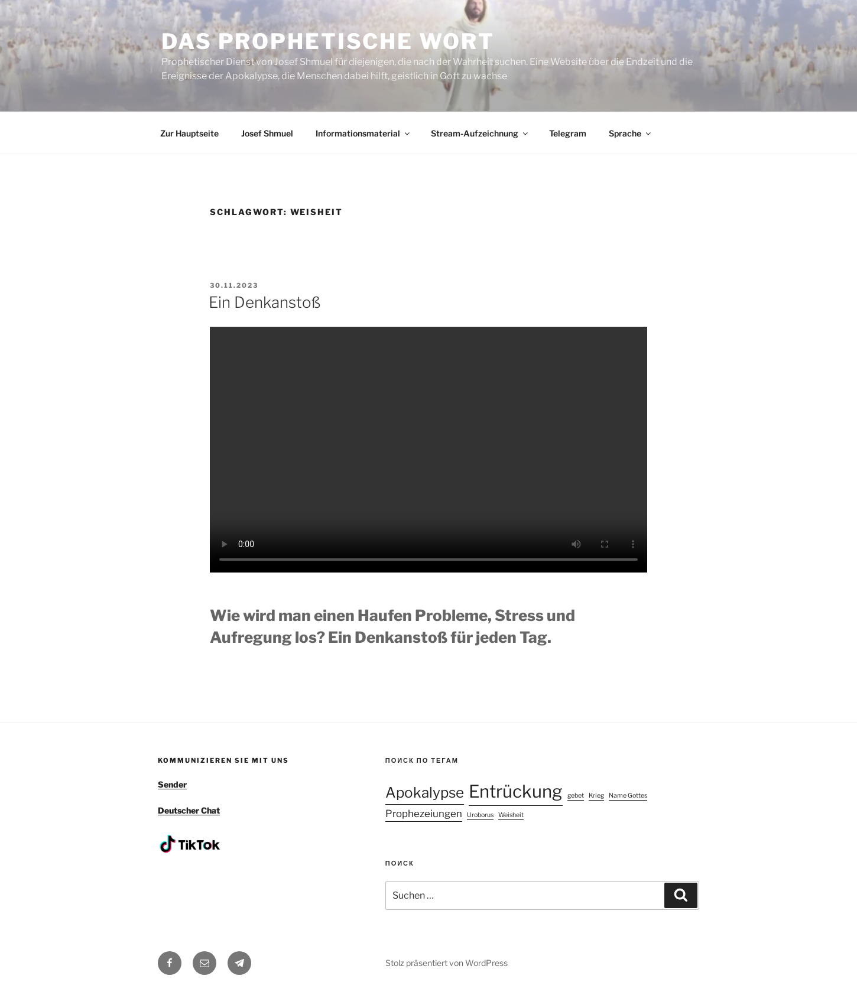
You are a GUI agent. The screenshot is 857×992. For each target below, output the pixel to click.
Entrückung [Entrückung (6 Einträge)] (516, 791)
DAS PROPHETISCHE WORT (327, 41)
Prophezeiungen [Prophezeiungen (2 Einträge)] (423, 813)
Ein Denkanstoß (265, 302)
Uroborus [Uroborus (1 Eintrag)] (480, 815)
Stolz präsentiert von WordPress (446, 963)
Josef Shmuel (267, 133)
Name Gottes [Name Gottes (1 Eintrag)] (628, 795)
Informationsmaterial (363, 133)
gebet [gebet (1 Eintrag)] (575, 795)
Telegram (567, 133)
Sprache (631, 133)
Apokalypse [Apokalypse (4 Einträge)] (424, 792)
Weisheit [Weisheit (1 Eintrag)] (511, 815)
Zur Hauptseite (189, 133)
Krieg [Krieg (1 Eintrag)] (596, 795)
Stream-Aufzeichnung (480, 133)
